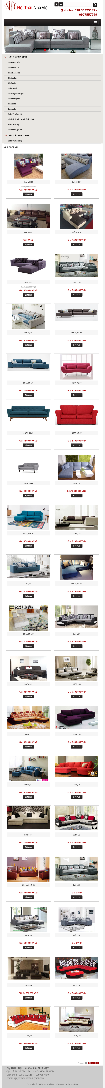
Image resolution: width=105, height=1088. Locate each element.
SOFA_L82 (28, 684)
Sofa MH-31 (76, 182)
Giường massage (16, 93)
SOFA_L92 (28, 784)
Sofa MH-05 (28, 232)
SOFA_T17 (28, 734)
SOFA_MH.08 (28, 533)
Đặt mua (28, 194)
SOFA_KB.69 (28, 433)
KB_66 (28, 584)
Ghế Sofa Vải (14, 62)
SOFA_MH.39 (28, 634)
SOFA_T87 (77, 483)
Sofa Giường (13, 124)
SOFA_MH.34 (28, 383)
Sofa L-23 (76, 885)
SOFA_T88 (77, 1035)
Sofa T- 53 (77, 282)
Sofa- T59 (28, 985)
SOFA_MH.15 (76, 584)
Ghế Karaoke (14, 72)
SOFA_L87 (77, 533)
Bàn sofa (12, 109)
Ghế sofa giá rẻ (15, 129)
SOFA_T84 (28, 935)
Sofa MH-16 (76, 232)
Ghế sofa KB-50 (28, 885)
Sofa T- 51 (28, 835)
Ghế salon (12, 78)
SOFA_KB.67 (76, 433)
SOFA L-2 (76, 835)
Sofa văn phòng (15, 140)
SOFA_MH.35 (76, 332)
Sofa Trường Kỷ (15, 114)
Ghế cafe (12, 83)
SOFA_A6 (28, 1035)
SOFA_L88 (77, 684)
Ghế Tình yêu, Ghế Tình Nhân (21, 119)
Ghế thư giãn (14, 98)
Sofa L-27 (76, 634)
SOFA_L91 (77, 784)
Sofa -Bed (12, 88)
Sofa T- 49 (28, 282)
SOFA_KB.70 (76, 383)
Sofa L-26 (76, 935)
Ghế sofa (12, 103)
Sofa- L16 (76, 985)
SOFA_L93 (77, 734)
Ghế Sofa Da (13, 67)
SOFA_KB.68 (28, 483)
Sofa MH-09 (28, 182)
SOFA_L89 (28, 332)
